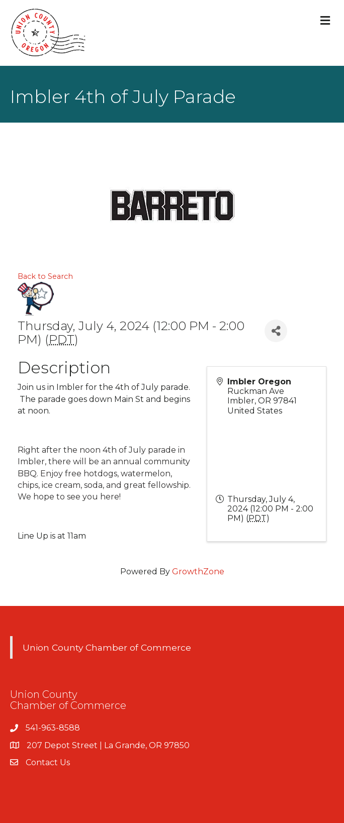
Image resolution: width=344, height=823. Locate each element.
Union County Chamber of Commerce (107, 647)
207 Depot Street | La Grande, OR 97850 (108, 745)
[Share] (276, 331)
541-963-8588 (53, 728)
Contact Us (48, 762)
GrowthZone (198, 571)
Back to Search (45, 276)
